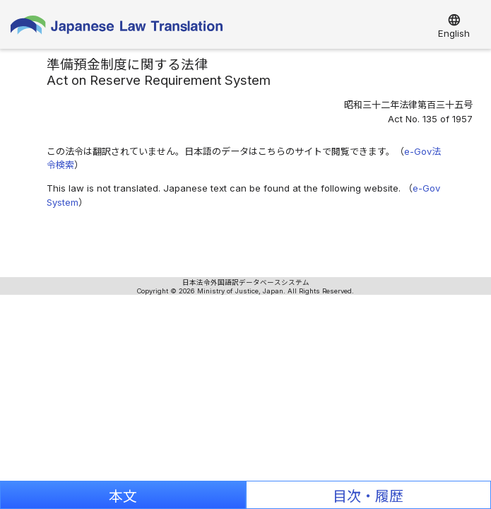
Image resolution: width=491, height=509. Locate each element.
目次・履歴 (368, 496)
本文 (123, 496)
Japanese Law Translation (117, 28)
